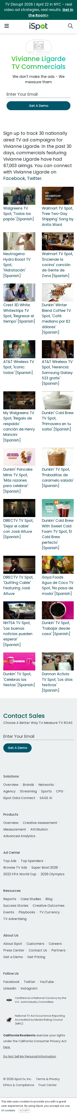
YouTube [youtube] (47, 981)
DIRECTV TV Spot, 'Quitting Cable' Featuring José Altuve (18, 585)
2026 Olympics (52, 874)
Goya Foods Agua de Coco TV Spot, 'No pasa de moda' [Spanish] (58, 585)
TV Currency (49, 912)
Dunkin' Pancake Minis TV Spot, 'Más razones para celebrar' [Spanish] (17, 480)
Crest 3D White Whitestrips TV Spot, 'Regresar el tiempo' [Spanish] (19, 313)
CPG (59, 791)
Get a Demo (13, 957)
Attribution (39, 829)
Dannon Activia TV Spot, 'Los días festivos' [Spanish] (57, 682)
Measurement (14, 829)
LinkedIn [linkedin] (9, 988)
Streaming (28, 791)
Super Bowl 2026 (44, 867)
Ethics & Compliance (18, 1085)
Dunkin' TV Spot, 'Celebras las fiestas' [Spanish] (19, 679)
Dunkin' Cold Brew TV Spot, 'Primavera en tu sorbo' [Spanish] (58, 421)
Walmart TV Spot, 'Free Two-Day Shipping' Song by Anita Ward (58, 216)
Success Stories (15, 905)
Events (8, 912)
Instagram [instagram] (29, 988)
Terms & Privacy (48, 1079)
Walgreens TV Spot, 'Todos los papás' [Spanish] (18, 214)
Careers (55, 943)
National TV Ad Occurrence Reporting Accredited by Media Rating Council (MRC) (40, 1019)
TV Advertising (14, 918)
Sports (46, 791)
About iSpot (12, 943)
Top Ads (9, 860)
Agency (9, 791)
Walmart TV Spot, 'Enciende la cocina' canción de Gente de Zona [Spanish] (57, 264)
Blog (48, 899)
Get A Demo (38, 105)
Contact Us (38, 950)
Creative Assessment (40, 822)
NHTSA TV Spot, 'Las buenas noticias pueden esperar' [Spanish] (17, 633)
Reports (9, 899)
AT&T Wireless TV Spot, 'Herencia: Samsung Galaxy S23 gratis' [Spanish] (57, 372)
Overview (10, 784)
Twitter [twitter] (30, 981)
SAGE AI (46, 798)
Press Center (13, 950)
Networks (46, 784)
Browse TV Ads (15, 867)
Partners (58, 950)
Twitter (34, 178)
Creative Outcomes (48, 905)
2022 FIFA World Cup (19, 874)
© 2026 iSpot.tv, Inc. (17, 1079)
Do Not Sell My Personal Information (29, 1056)
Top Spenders (32, 860)
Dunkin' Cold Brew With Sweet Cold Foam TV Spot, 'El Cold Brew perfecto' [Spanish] (58, 534)
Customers (35, 943)
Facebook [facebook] (11, 981)
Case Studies (31, 899)
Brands (28, 784)
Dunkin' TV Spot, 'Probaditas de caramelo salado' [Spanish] (58, 477)
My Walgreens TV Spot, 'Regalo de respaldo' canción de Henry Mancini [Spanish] (19, 426)
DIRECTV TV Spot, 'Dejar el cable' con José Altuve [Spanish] (18, 528)
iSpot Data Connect (19, 798)
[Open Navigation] (7, 25)
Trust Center (47, 1085)
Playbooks (26, 912)
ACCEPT (24, 1110)
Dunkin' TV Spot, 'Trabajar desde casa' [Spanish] (56, 628)
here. (6, 1047)
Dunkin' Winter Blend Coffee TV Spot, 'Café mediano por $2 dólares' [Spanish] (56, 319)
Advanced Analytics (19, 836)
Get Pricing (36, 957)
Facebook (14, 178)
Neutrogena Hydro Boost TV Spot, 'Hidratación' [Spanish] (17, 264)
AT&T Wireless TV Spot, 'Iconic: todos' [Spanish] (18, 367)
